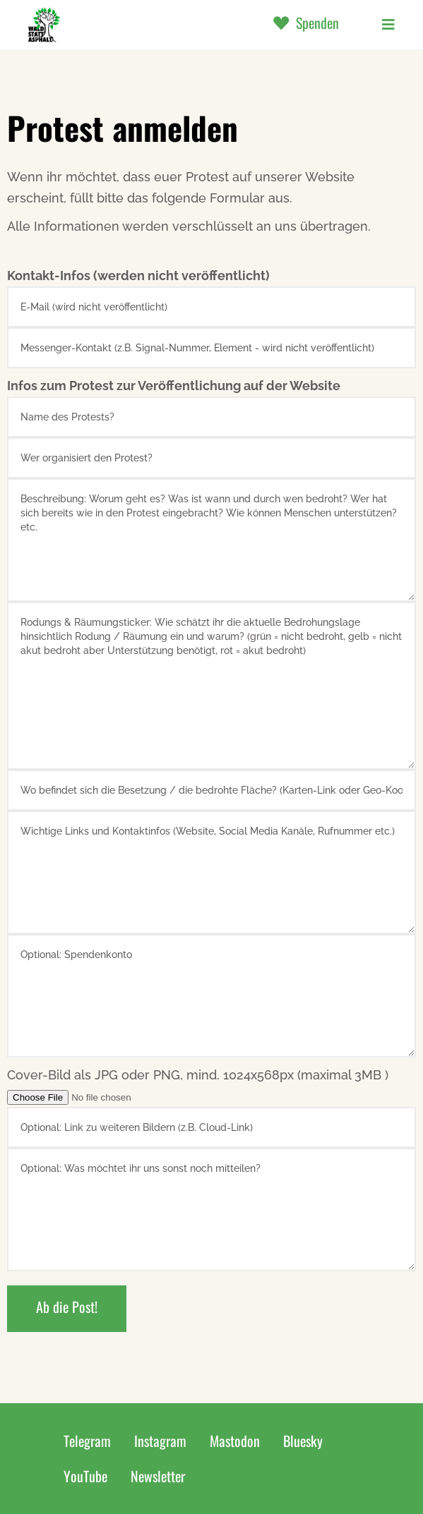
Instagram (160, 1440)
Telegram (87, 1440)
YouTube (85, 1475)
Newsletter (158, 1475)
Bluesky (303, 1440)
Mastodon (235, 1440)
